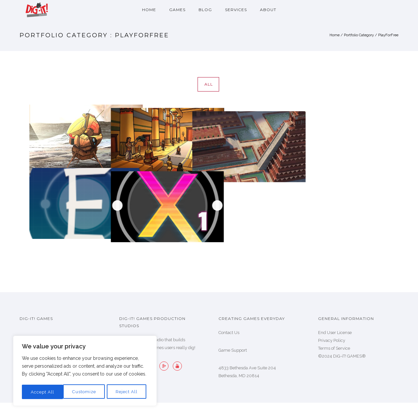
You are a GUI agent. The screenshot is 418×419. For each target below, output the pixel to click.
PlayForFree (388, 35)
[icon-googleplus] (165, 366)
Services (236, 9)
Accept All (127, 391)
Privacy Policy (331, 340)
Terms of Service (334, 348)
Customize (43, 391)
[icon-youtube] (177, 366)
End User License (335, 332)
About (268, 9)
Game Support (232, 350)
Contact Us (228, 332)
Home (149, 9)
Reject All (85, 391)
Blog (205, 9)
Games (177, 9)
